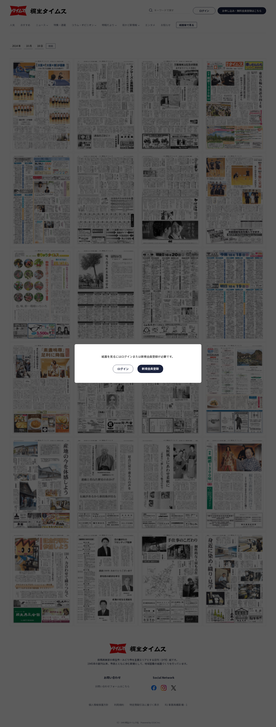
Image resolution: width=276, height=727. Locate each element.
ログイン (123, 369)
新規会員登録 (150, 368)
